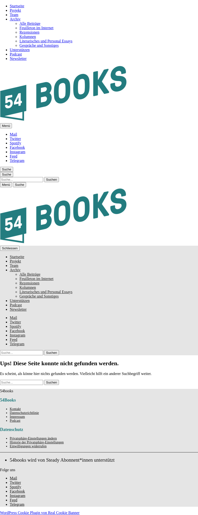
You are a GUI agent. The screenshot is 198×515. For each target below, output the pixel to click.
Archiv (15, 19)
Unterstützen (20, 50)
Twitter (15, 139)
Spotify (15, 143)
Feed (13, 156)
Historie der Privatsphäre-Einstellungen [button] (37, 442)
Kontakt (15, 409)
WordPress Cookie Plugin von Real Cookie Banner (40, 513)
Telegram (17, 161)
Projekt (15, 10)
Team (14, 15)
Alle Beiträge (29, 23)
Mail (13, 134)
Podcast (16, 54)
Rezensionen (29, 32)
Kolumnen (27, 37)
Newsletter (18, 58)
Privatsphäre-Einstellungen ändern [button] (33, 438)
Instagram (17, 152)
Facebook (17, 147)
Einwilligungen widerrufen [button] (28, 446)
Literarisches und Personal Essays (45, 41)
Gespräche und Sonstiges (39, 45)
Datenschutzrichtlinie (24, 413)
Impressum (17, 417)
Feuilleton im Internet (36, 28)
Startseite (17, 6)
